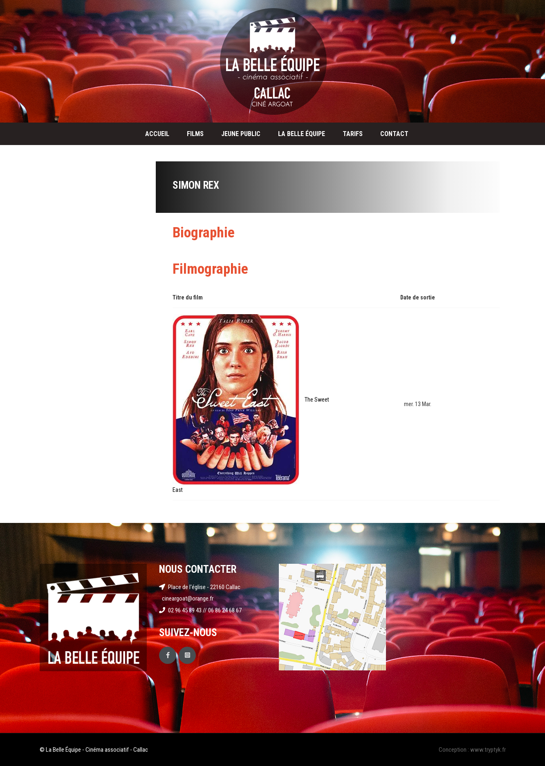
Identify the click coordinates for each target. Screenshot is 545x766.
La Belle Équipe (301, 134)
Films (195, 134)
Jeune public (240, 134)
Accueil (157, 134)
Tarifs (353, 134)
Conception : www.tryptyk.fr (472, 749)
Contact (394, 134)
